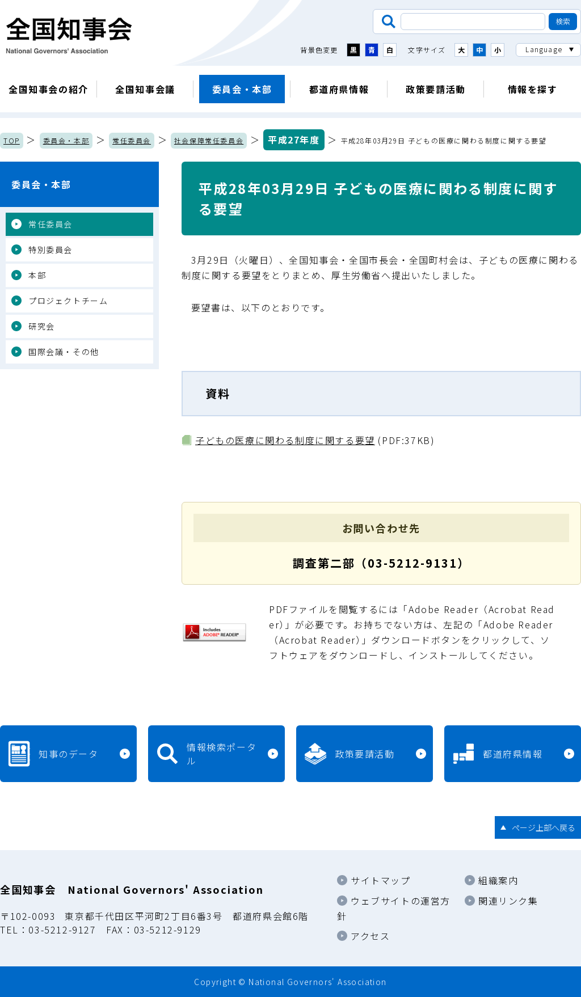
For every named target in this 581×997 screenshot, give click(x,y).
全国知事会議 (145, 89)
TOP (11, 140)
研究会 (41, 326)
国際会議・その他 (63, 351)
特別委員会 (50, 249)
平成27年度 (294, 139)
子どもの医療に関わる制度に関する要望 (285, 440)
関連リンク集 (508, 900)
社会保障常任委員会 (208, 140)
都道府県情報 (339, 89)
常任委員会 (131, 140)
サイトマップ (381, 880)
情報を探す (533, 89)
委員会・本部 (242, 89)
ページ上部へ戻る (543, 827)
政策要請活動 (436, 89)
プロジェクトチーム (68, 300)
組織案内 (498, 880)
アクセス (370, 936)
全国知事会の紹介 (49, 89)
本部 (37, 275)
